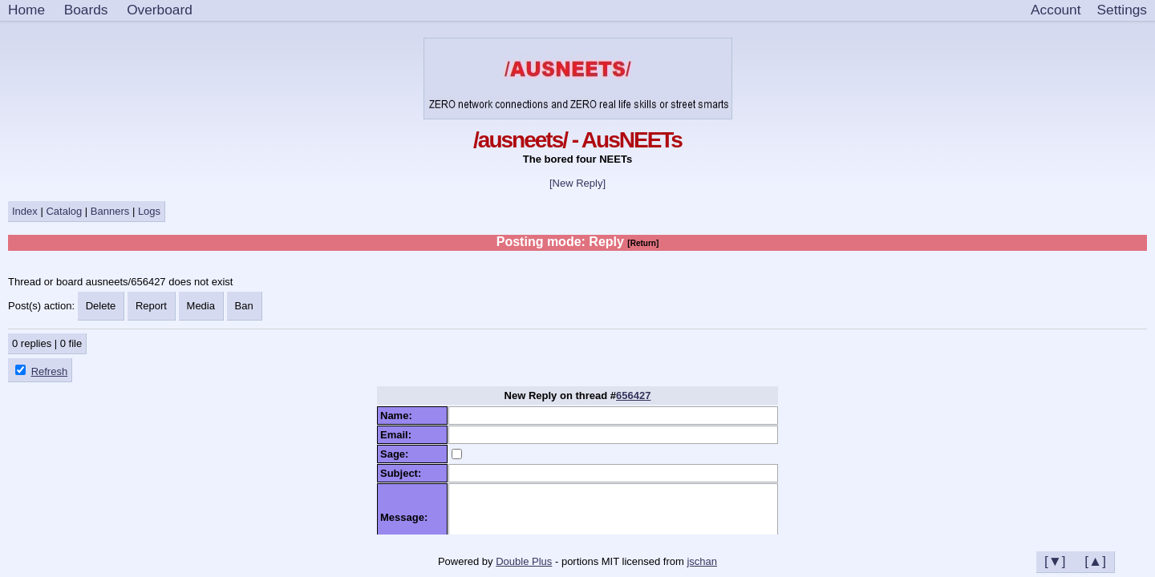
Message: (406, 517)
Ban (244, 306)
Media (201, 306)
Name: (399, 416)
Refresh (49, 371)
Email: (398, 435)
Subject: (404, 473)
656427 (633, 395)
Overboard (159, 10)
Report (151, 306)
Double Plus (524, 561)
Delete (101, 306)
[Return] (643, 243)
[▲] (1095, 561)
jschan (702, 561)
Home (26, 10)
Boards (86, 10)
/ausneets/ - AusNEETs (577, 139)
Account (1055, 10)
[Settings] (1122, 10)
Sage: (397, 454)
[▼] (1055, 561)
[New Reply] (577, 183)
